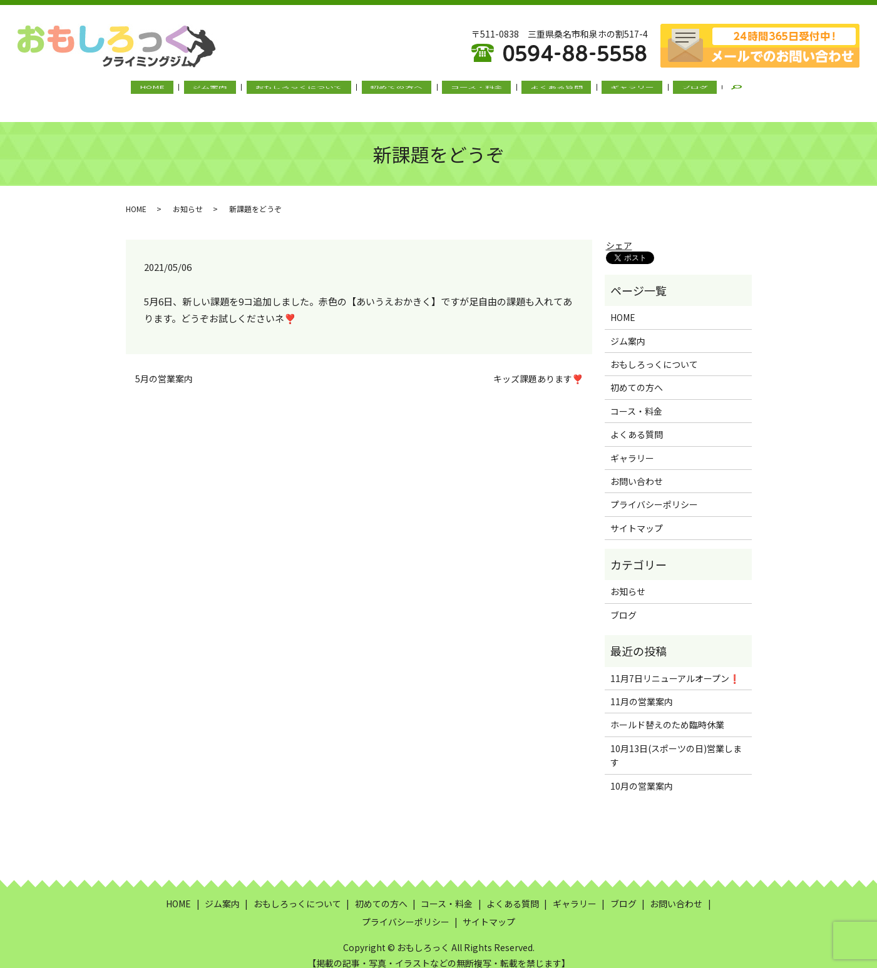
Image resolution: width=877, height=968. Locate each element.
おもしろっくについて (314, 89)
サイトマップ (636, 516)
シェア (619, 233)
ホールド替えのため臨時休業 (667, 712)
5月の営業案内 (164, 366)
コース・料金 (472, 89)
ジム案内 (235, 89)
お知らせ (188, 196)
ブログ (660, 89)
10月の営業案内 (641, 773)
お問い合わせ (636, 469)
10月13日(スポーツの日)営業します (676, 743)
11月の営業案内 (641, 689)
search (703, 90)
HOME (187, 89)
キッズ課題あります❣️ (538, 366)
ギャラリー (607, 89)
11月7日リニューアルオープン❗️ (675, 666)
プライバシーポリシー (654, 492)
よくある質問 (541, 89)
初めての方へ (402, 89)
